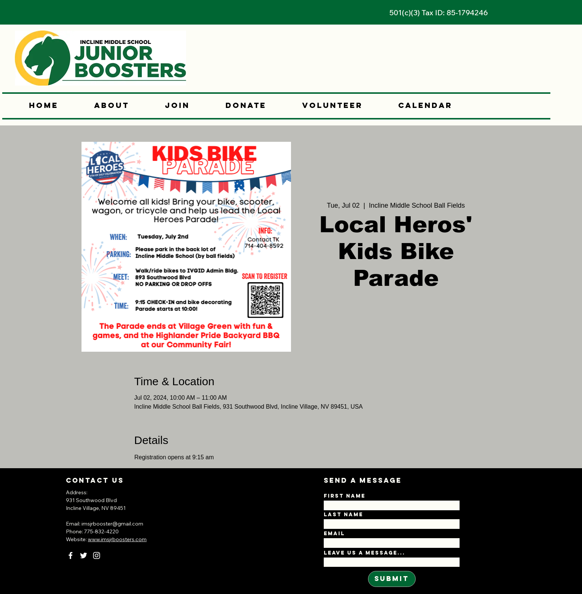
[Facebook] (70, 555)
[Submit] (392, 579)
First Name (344, 496)
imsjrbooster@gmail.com (112, 523)
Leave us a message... (364, 553)
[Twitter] (83, 555)
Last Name (343, 514)
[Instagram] (96, 555)
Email (334, 533)
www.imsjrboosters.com (117, 539)
